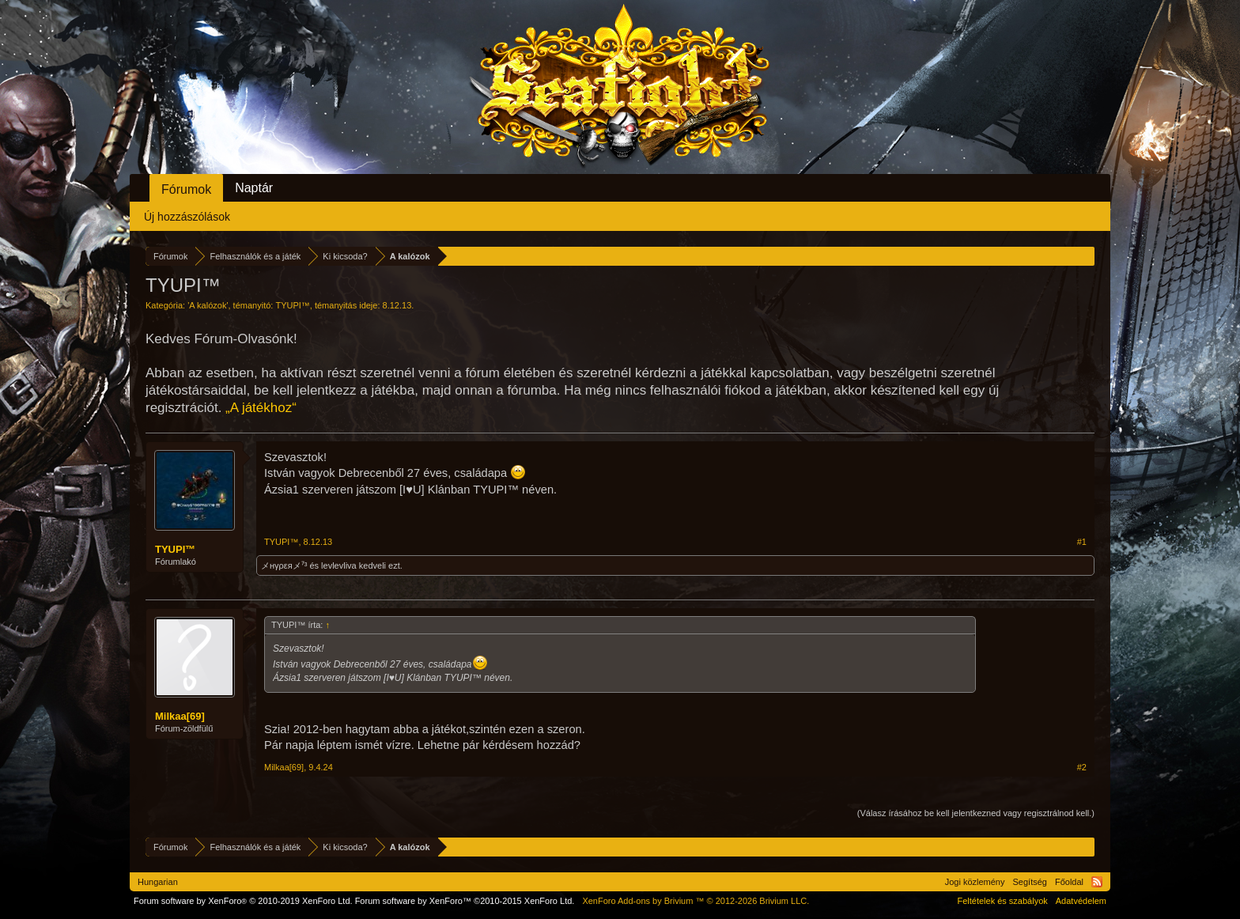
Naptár (254, 188)
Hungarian (158, 882)
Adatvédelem (1081, 901)
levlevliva (339, 565)
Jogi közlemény (975, 882)
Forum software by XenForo (243, 901)
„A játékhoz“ (261, 407)
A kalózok (207, 305)
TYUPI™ (292, 305)
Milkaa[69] (180, 716)
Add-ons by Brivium (695, 901)
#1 (1082, 541)
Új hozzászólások (187, 216)
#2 (1082, 767)
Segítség (1030, 882)
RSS (1096, 881)
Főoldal (1069, 882)
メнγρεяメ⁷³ (284, 565)
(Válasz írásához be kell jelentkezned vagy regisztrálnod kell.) (975, 813)
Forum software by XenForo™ (465, 901)
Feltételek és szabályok (1002, 901)
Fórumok (186, 189)
